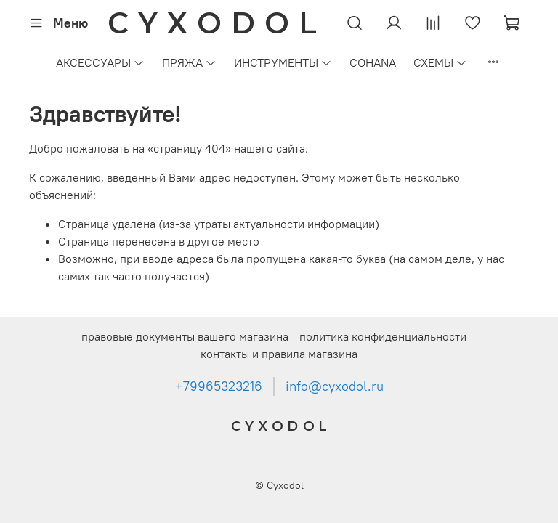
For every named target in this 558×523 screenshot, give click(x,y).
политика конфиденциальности (382, 336)
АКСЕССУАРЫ (100, 62)
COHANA (372, 62)
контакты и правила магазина (279, 353)
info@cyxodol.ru (335, 386)
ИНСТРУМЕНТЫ (283, 62)
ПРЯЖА (189, 62)
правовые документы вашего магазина (184, 336)
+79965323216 (218, 386)
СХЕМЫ (440, 62)
